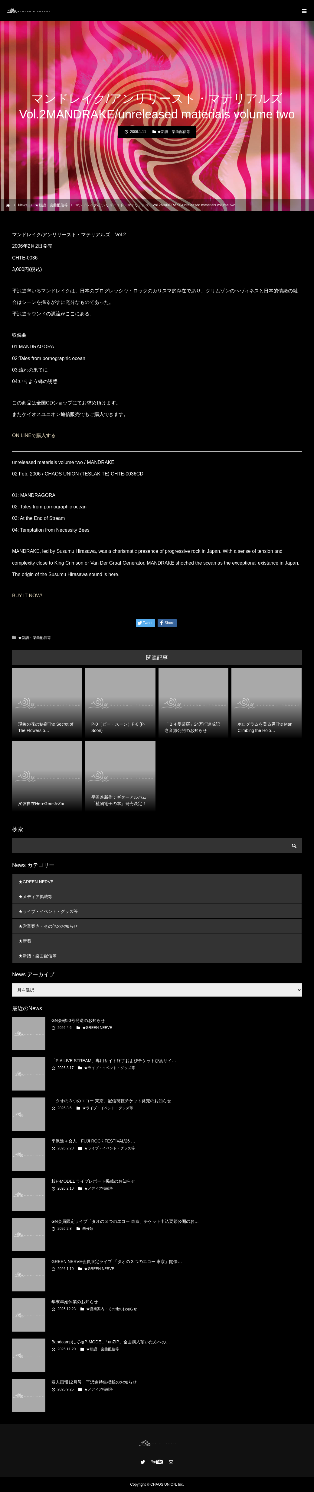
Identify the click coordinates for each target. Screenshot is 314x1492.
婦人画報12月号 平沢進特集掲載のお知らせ (94, 1382)
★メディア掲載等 (35, 896)
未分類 (87, 1228)
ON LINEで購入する (34, 435)
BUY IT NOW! (27, 595)
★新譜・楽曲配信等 (173, 132)
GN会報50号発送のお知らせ (78, 1020)
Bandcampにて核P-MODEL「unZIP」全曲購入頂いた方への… (110, 1341)
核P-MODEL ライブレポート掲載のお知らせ (93, 1181)
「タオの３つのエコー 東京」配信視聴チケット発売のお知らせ (111, 1100)
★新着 (24, 941)
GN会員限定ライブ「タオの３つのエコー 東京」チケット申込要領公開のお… (125, 1221)
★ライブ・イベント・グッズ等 (48, 911)
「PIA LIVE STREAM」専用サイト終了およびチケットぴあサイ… (113, 1060)
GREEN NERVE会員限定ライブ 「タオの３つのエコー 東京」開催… (116, 1261)
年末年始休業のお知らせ (74, 1301)
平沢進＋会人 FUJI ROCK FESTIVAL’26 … (93, 1141)
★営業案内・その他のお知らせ (48, 926)
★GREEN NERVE (36, 881)
